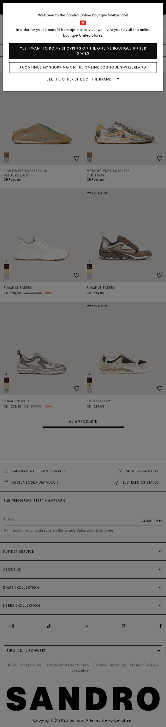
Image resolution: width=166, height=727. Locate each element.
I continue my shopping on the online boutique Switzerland (83, 67)
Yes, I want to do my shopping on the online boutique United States (83, 51)
